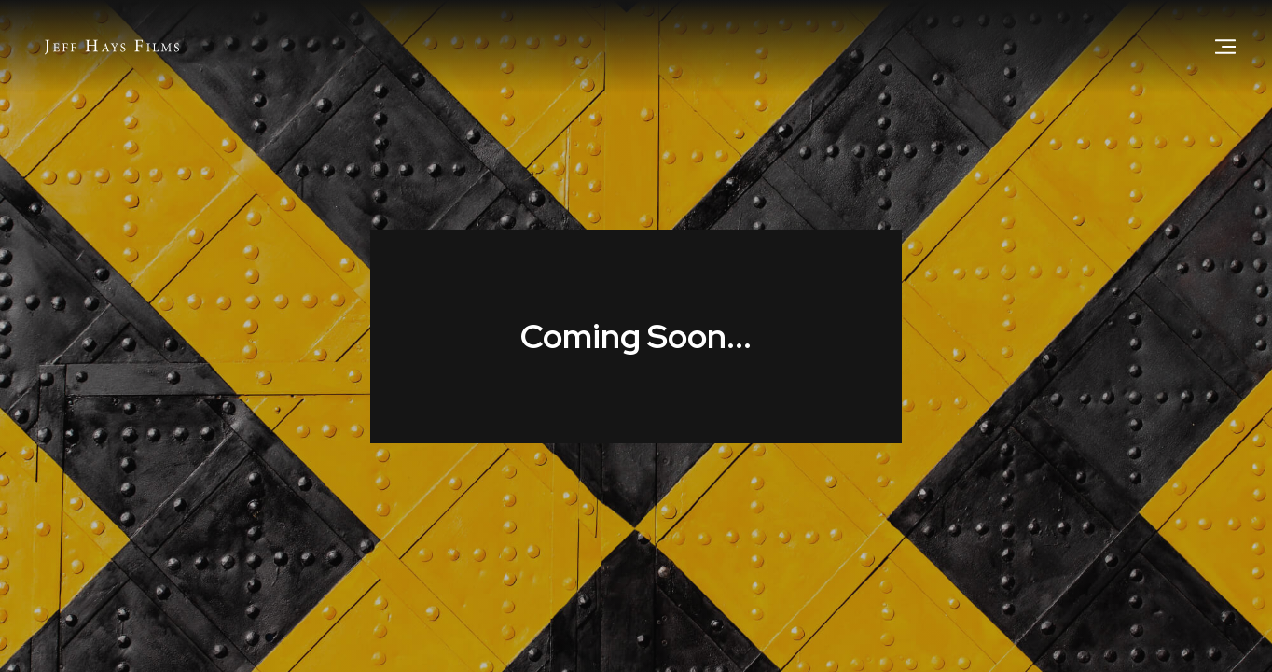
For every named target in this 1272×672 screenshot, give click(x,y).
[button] (1225, 47)
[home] (112, 46)
